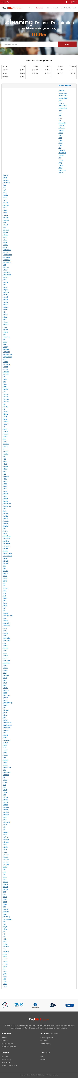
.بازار (4, 979)
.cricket (5, 277)
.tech (4, 879)
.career (5, 202)
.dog (4, 334)
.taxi (4, 872)
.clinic (5, 237)
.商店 (5, 971)
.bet (59, 158)
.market (5, 620)
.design (5, 307)
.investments (7, 553)
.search (5, 802)
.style (5, 849)
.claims (5, 232)
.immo (5, 533)
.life (4, 583)
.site (4, 827)
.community (7, 250)
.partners (6, 690)
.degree (5, 289)
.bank (60, 145)
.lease (5, 576)
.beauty (61, 155)
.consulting (7, 257)
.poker (5, 720)
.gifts (4, 459)
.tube (5, 914)
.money (5, 655)
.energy (5, 344)
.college (5, 247)
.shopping (6, 822)
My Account (4, 1056)
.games (5, 451)
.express (6, 372)
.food (5, 429)
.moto (5, 665)
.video (5, 929)
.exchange (6, 364)
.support (6, 859)
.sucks (5, 852)
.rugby (5, 782)
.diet (4, 312)
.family (5, 379)
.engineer (6, 349)
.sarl (4, 795)
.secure (5, 805)
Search (67, 44)
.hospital (6, 518)
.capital (5, 195)
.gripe (5, 484)
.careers (6, 205)
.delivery (6, 292)
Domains (39, 8)
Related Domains (64, 85)
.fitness (5, 411)
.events (5, 362)
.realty (5, 745)
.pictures (6, 710)
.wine (5, 954)
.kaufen (5, 563)
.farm (5, 384)
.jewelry (5, 558)
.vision (5, 939)
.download (6, 337)
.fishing (5, 406)
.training (6, 912)
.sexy (5, 817)
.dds (4, 284)
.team (5, 877)
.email (5, 342)
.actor (60, 100)
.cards (5, 197)
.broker (60, 173)
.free (4, 439)
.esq (4, 359)
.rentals (5, 760)
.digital (5, 314)
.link (4, 593)
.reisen (5, 755)
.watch (5, 944)
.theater (5, 884)
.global (5, 466)
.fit (4, 409)
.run (4, 785)
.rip (4, 777)
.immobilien (7, 536)
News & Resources (7, 1043)
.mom (5, 653)
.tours (5, 899)
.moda (5, 650)
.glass (5, 464)
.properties (6, 727)
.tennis (5, 882)
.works (5, 959)
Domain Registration (47, 1038)
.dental (5, 297)
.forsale (5, 434)
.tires (4, 894)
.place (5, 715)
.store (5, 844)
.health (5, 499)
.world (5, 964)
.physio (5, 705)
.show (5, 824)
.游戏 (5, 981)
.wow (5, 966)
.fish (4, 404)
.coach (5, 245)
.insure (5, 548)
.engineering (7, 354)
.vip (4, 936)
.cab (4, 187)
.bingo (60, 160)
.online (5, 688)
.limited (5, 588)
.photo (5, 700)
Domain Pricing (6, 1059)
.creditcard (6, 272)
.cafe (4, 190)
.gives (5, 461)
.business (6, 182)
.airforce (61, 103)
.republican (7, 767)
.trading (5, 909)
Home (31, 8)
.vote (4, 941)
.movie (5, 668)
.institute (6, 541)
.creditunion (7, 275)
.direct (5, 317)
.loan (4, 601)
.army (60, 118)
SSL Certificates (52, 8)
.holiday (5, 516)
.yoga (5, 986)
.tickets (5, 887)
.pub (4, 732)
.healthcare (7, 503)
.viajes (5, 927)
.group (5, 486)
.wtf (4, 969)
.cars (4, 207)
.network (6, 675)
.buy (4, 185)
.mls (4, 643)
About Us (4, 1038)
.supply (5, 857)
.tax (4, 869)
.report (5, 765)
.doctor (5, 329)
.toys (4, 907)
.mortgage (6, 660)
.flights (5, 416)
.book (60, 168)
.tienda (5, 889)
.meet (5, 635)
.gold (4, 471)
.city (4, 227)
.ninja (5, 683)
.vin (4, 931)
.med (5, 630)
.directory (6, 322)
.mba (5, 628)
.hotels (5, 531)
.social (5, 834)
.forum (5, 436)
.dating (5, 282)
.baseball (61, 150)
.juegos (5, 561)
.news (5, 678)
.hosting (5, 523)
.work (5, 956)
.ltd (4, 610)
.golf (4, 474)
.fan (4, 382)
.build (5, 177)
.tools (5, 897)
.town (5, 904)
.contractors (7, 262)
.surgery (6, 862)
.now (4, 685)
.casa (5, 210)
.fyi (4, 449)
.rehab (5, 750)
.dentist (5, 302)
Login (68, 2)
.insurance (6, 543)
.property (6, 730)
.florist (5, 419)
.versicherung (7, 919)
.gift (4, 456)
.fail (4, 377)
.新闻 (5, 974)
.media (5, 633)
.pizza (5, 713)
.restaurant (6, 772)
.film (4, 391)
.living (5, 598)
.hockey (5, 513)
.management (8, 615)
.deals (5, 287)
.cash (5, 212)
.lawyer (5, 571)
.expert (5, 367)
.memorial (6, 638)
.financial (6, 399)
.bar (59, 148)
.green (5, 481)
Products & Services (69, 8)
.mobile (5, 645)
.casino (5, 215)
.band (60, 143)
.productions (7, 722)
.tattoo (5, 867)
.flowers (5, 421)
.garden (5, 454)
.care (5, 200)
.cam (4, 192)
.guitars (5, 493)
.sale (4, 787)
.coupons (6, 267)
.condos (5, 252)
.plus (4, 717)
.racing (5, 735)
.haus (5, 496)
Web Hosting (44, 1040)
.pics (4, 707)
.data (5, 279)
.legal (5, 578)
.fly (4, 426)
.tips (4, 892)
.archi (60, 115)
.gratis (5, 479)
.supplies (6, 854)
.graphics (6, 476)
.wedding (6, 951)
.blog (60, 163)
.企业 (5, 984)
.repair (5, 762)
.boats (60, 165)
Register (43, 1059)
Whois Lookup (5, 1062)
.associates (62, 123)
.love (4, 608)
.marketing (6, 623)
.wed (4, 949)
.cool (4, 265)
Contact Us (4, 1040)
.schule (5, 800)
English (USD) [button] (5, 2)
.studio (5, 847)
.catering (6, 217)
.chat (4, 222)
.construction (7, 255)
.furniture (6, 444)
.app (60, 110)
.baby (60, 140)
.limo (4, 591)
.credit (5, 270)
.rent (4, 757)
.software (6, 837)
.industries (6, 538)
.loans (5, 603)
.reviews (6, 775)
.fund (5, 441)
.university (6, 916)
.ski (4, 829)
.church (5, 225)
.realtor (5, 742)
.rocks (5, 780)
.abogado (61, 90)
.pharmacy (6, 695)
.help (4, 508)
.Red (4, 747)
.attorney (61, 125)
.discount (6, 324)
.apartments (62, 105)
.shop (5, 819)
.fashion (5, 389)
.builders (6, 180)
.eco (4, 339)
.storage (6, 839)
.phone (5, 698)
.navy (5, 673)
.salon (5, 790)
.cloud (5, 242)
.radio (5, 737)
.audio (60, 133)
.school (5, 797)
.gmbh (5, 469)
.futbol (5, 446)
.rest (4, 770)
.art (59, 120)
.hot (4, 528)
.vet (4, 921)
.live (4, 596)
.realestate (6, 740)
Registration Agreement (8, 1046)
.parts (5, 693)
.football (5, 431)
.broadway (62, 170)
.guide (5, 489)
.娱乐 (5, 976)
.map (5, 618)
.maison (5, 613)
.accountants (62, 95)
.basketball (62, 153)
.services (6, 812)
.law (4, 566)
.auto (60, 135)
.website (6, 946)
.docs (5, 327)
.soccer (5, 832)
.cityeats (6, 230)
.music (5, 670)
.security (6, 807)
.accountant (62, 93)
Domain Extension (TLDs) (9, 1065)
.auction (61, 130)
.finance (5, 394)
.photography (7, 703)
